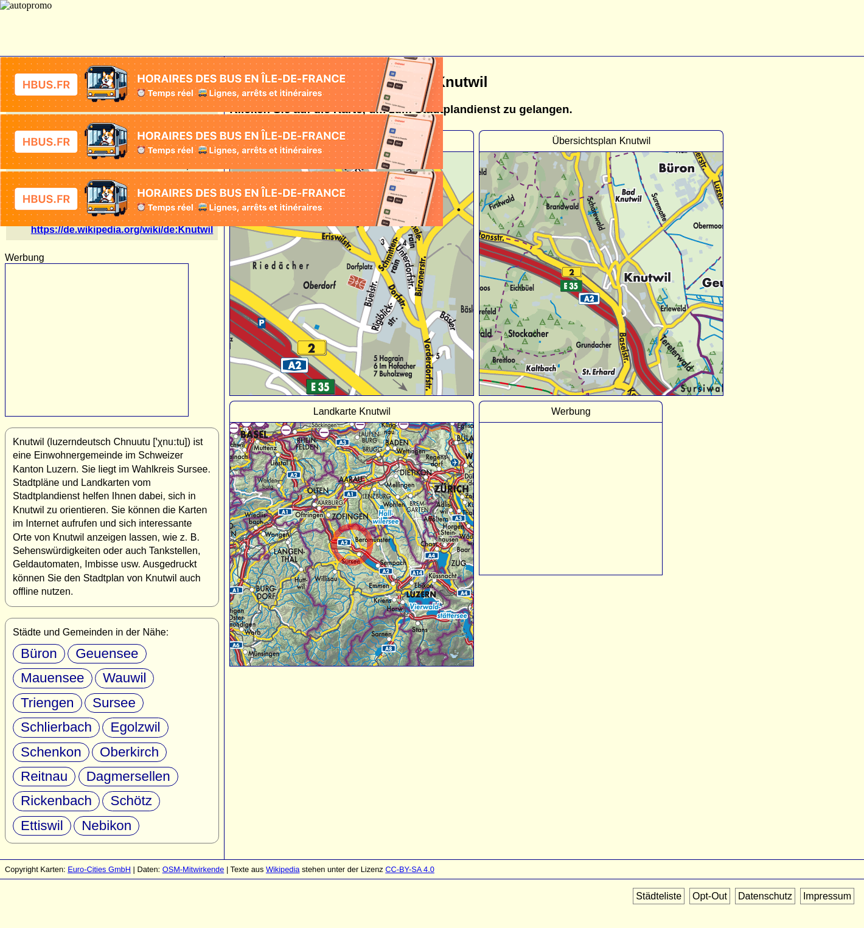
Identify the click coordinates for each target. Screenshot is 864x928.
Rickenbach (56, 800)
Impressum (827, 896)
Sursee (114, 702)
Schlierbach (56, 727)
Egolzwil (135, 727)
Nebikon (106, 825)
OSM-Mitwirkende (193, 869)
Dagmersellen (128, 776)
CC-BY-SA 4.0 (409, 869)
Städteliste (658, 896)
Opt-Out (709, 896)
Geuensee (106, 653)
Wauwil (124, 677)
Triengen (47, 702)
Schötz (131, 800)
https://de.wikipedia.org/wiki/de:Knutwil (122, 229)
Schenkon (51, 752)
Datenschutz (765, 896)
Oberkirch (129, 752)
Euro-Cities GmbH (99, 869)
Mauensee (53, 677)
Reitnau (44, 776)
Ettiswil (42, 825)
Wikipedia (282, 869)
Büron (39, 653)
